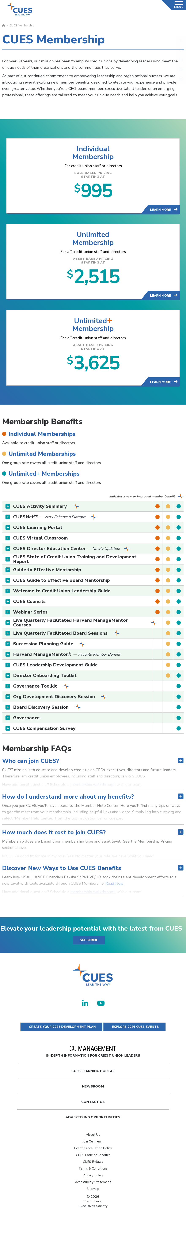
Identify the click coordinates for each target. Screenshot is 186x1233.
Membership (93, 157)
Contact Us (93, 1105)
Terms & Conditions (93, 1172)
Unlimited (93, 236)
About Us (93, 1138)
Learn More (161, 211)
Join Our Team (93, 1145)
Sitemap (93, 1192)
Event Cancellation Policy (93, 1152)
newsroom (93, 1090)
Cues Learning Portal (92, 1074)
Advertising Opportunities (93, 1121)
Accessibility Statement (93, 1186)
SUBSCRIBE (89, 944)
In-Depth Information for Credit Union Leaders (93, 1055)
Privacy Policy (93, 1179)
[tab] (93, 510)
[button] (93, 510)
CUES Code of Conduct (93, 1158)
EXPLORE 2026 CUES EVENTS (134, 1030)
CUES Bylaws (93, 1165)
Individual (93, 149)
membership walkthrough (92, 788)
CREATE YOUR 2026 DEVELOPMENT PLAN (61, 1030)
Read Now (114, 887)
